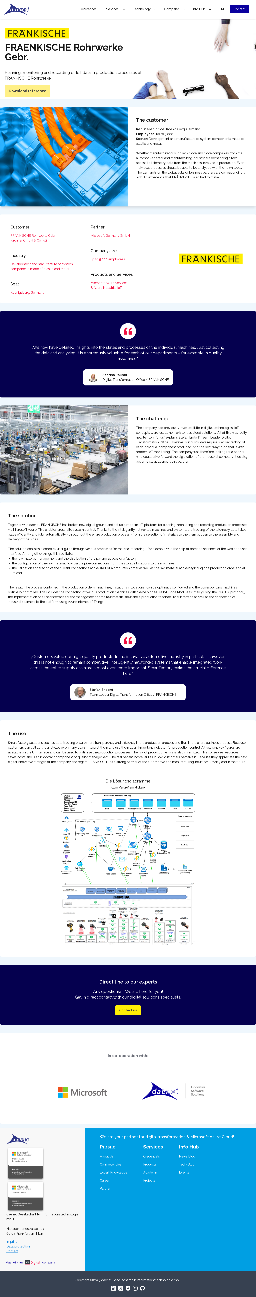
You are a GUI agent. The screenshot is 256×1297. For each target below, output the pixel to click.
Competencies (110, 1164)
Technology (145, 9)
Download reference (27, 91)
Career (104, 1180)
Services (116, 9)
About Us (107, 1156)
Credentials (151, 1156)
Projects (149, 1180)
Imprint (11, 1241)
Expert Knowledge (113, 1172)
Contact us (128, 1010)
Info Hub (202, 9)
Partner (105, 1188)
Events (184, 1172)
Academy (150, 1172)
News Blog (187, 1156)
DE (223, 8)
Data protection (18, 1246)
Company (174, 9)
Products (150, 1164)
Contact (240, 9)
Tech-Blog (187, 1164)
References (88, 9)
